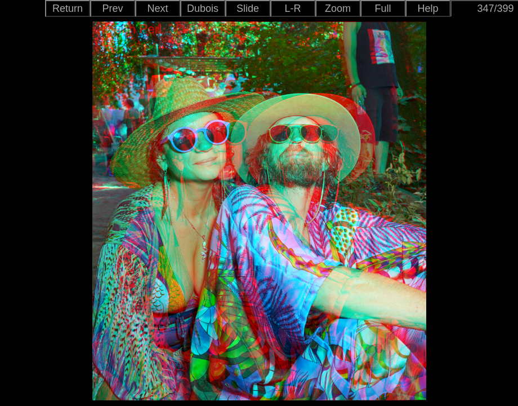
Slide (247, 8)
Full (382, 8)
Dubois (202, 8)
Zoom (338, 8)
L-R (292, 8)
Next (157, 8)
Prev (112, 8)
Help (427, 8)
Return (67, 8)
